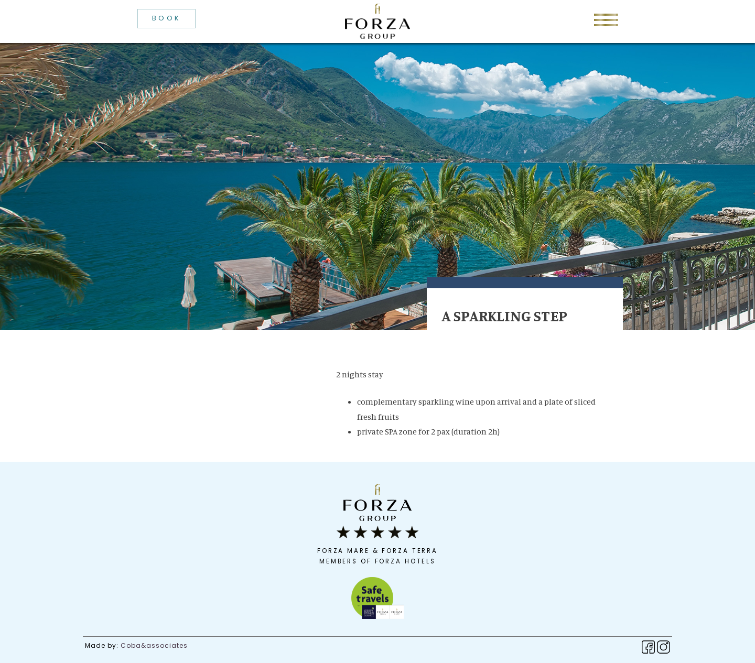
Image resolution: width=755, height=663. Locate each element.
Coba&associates (154, 645)
